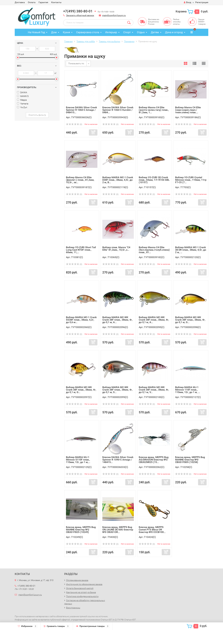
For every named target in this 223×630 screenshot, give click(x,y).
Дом (54, 32)
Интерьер (111, 32)
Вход (187, 2)
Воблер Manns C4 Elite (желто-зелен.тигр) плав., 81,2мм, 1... (154, 110)
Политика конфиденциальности (82, 596)
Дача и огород (174, 32)
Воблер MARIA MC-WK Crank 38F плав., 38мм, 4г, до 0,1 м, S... (117, 390)
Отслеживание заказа (77, 580)
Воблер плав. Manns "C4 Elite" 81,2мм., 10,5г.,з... (116, 248)
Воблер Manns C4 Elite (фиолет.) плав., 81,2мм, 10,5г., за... (80, 180)
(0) (74, 124)
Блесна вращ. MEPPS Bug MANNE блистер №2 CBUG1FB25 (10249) (81, 530)
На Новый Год (36, 32)
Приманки (129, 41)
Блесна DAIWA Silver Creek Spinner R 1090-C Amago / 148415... (117, 460)
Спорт (127, 32)
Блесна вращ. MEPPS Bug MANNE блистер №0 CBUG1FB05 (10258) (190, 460)
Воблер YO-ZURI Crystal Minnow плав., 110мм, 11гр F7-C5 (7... (190, 180)
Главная (68, 41)
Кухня (66, 32)
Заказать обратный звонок (80, 15)
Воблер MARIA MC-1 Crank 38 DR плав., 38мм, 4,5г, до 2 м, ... (190, 250)
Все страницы (73, 607)
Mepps (22, 100)
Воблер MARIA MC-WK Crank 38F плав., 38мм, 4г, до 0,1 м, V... (154, 390)
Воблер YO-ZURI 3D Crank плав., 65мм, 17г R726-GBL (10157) (154, 180)
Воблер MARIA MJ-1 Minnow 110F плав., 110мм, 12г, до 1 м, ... (187, 390)
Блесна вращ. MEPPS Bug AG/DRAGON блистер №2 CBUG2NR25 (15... (153, 460)
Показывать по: (76, 63)
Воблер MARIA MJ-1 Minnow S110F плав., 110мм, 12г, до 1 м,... (78, 460)
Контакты (56, 2)
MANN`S (22, 96)
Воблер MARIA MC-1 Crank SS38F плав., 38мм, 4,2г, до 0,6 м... (81, 320)
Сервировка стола (87, 32)
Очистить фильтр (37, 115)
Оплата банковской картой (79, 588)
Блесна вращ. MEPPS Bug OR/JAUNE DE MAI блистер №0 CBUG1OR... (117, 530)
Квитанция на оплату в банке (81, 592)
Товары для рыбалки (109, 41)
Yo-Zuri (22, 107)
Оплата (31, 2)
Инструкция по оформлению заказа (84, 584)
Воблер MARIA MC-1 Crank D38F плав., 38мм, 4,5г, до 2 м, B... (117, 180)
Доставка (20, 2)
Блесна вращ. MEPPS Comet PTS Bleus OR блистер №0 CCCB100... (152, 530)
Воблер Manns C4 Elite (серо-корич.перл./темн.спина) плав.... (188, 110)
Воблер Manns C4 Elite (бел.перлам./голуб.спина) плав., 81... (154, 250)
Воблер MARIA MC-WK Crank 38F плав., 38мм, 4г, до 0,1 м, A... (117, 320)
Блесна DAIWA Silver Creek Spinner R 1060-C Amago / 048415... (81, 110)
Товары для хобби (86, 41)
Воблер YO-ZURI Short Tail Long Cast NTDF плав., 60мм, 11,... (81, 250)
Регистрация (201, 2)
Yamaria (22, 103)
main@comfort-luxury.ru (114, 15)
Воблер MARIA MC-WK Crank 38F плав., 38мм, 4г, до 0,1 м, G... (190, 320)
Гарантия (43, 2)
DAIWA (22, 92)
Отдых (141, 32)
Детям (155, 32)
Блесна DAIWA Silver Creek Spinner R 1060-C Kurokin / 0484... (117, 110)
